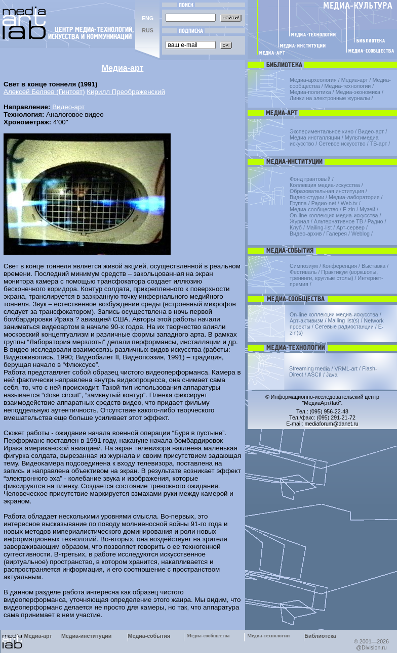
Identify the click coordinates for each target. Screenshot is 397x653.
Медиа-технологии (348, 86)
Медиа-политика (310, 92)
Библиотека (320, 636)
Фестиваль (303, 272)
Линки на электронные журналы (330, 98)
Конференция (340, 266)
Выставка (373, 266)
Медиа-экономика (358, 92)
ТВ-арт (378, 144)
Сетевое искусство (342, 144)
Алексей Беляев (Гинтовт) (44, 92)
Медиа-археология (313, 80)
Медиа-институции (86, 636)
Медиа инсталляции (315, 137)
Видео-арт (68, 107)
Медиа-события (149, 636)
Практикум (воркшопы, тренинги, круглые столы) (334, 275)
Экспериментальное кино (321, 131)
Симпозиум (304, 266)
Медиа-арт (354, 80)
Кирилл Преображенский (126, 92)
